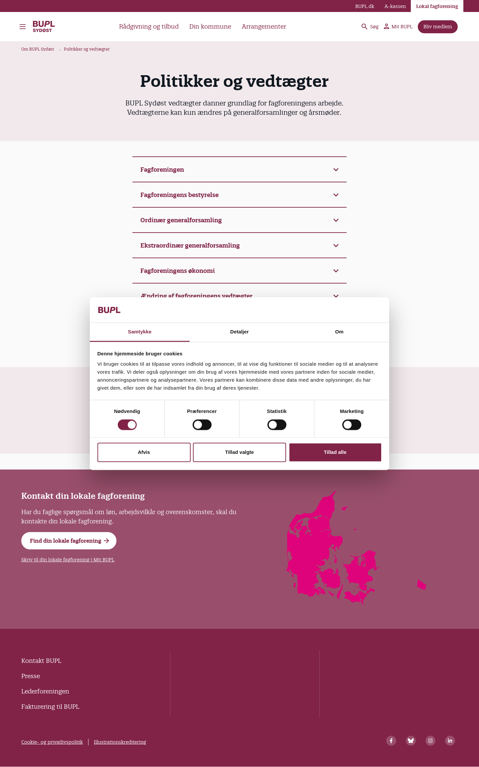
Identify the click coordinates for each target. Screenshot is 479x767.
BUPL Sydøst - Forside (44, 27)
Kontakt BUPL (41, 661)
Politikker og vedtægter (87, 49)
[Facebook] (391, 741)
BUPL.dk (364, 6)
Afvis (144, 452)
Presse (30, 676)
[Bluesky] (411, 741)
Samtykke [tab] (140, 332)
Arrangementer (264, 26)
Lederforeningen (45, 691)
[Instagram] (430, 741)
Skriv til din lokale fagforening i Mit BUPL (67, 560)
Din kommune (210, 26)
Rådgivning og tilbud (149, 26)
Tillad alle (335, 452)
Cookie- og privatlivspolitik (52, 742)
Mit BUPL (398, 27)
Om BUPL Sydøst (37, 49)
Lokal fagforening (437, 6)
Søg (370, 27)
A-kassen (395, 6)
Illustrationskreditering (120, 742)
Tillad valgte (239, 452)
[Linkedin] (450, 741)
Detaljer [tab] (239, 332)
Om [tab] (339, 332)
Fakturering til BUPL (50, 706)
